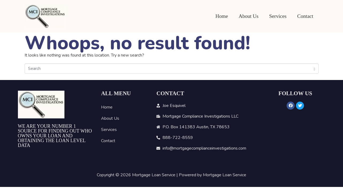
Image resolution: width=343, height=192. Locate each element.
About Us (249, 16)
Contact (305, 16)
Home (221, 16)
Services (278, 16)
